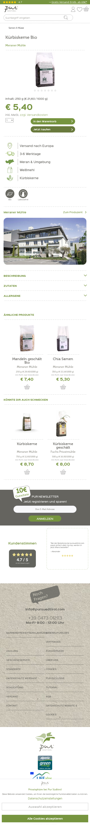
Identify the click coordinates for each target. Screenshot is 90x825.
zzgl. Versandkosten (34, 115)
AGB (48, 696)
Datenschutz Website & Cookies (61, 710)
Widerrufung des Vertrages (57, 637)
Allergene (45, 296)
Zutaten (45, 286)
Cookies (51, 669)
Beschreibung (45, 275)
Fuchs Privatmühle (63, 451)
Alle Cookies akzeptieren (45, 819)
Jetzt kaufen (41, 129)
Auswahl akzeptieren (45, 807)
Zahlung (12, 650)
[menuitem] (84, 18)
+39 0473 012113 (45, 618)
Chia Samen (63, 359)
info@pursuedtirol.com (45, 609)
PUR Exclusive (55, 678)
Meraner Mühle (15, 45)
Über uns (52, 659)
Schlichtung (14, 687)
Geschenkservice (18, 659)
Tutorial (52, 687)
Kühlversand (55, 650)
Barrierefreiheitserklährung (25, 632)
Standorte (13, 669)
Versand (12, 696)
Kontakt (12, 705)
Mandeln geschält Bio (27, 360)
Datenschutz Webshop (21, 678)
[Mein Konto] (73, 8)
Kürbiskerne (27, 444)
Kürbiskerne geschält (63, 445)
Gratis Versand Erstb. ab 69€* (69, 2)
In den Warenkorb (44, 121)
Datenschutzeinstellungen (45, 798)
